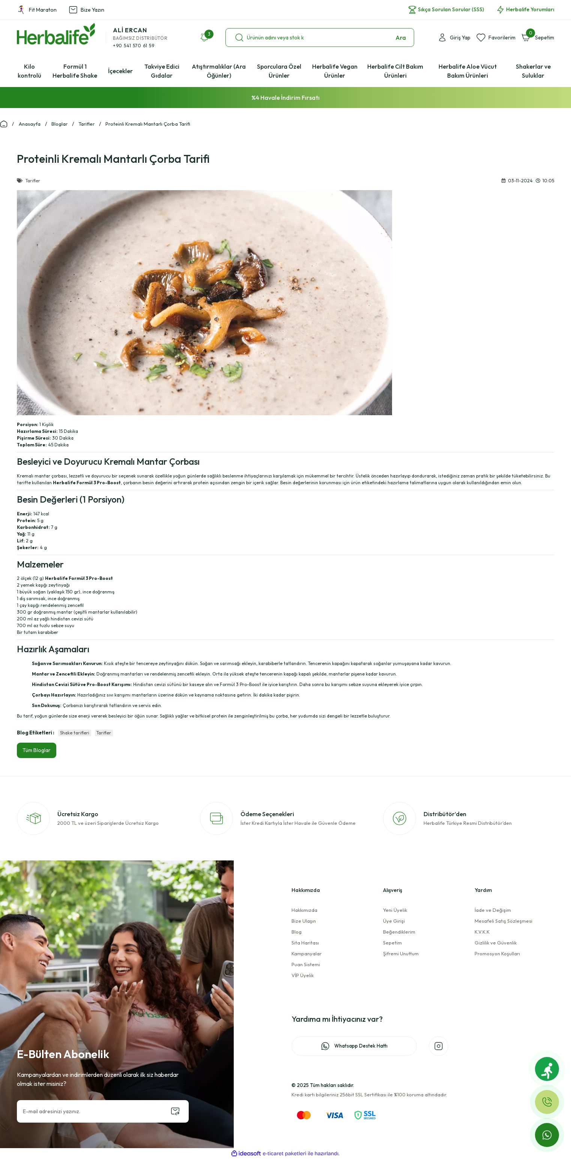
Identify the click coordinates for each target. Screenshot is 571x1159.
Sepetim (392, 943)
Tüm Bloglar (37, 750)
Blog (297, 932)
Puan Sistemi (306, 964)
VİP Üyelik (303, 975)
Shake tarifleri (74, 733)
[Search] (319, 37)
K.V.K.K (482, 932)
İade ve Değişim (493, 910)
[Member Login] (454, 37)
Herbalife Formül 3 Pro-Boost (79, 578)
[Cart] (537, 37)
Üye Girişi (394, 921)
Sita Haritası (305, 943)
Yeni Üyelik (395, 910)
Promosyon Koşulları (497, 953)
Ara (400, 37)
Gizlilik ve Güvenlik (496, 943)
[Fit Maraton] (547, 1069)
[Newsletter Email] (103, 1111)
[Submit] (175, 1111)
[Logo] (56, 34)
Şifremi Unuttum (401, 953)
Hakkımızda (304, 910)
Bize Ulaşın (304, 921)
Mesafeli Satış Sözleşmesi (503, 921)
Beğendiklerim (399, 932)
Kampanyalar (307, 953)
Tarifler (103, 733)
